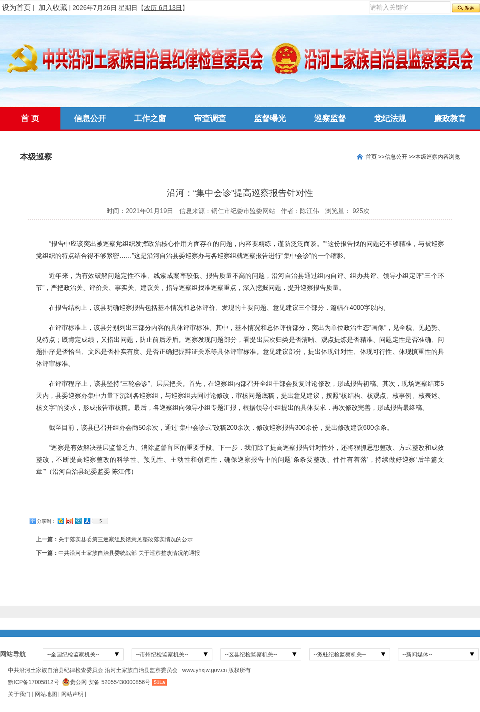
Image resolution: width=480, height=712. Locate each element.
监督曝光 (270, 118)
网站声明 (72, 694)
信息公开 (90, 118)
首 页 (30, 118)
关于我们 (19, 694)
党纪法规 (390, 118)
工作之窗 (150, 118)
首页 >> (375, 157)
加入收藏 (52, 8)
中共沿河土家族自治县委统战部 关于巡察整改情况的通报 (129, 553)
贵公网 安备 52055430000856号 (110, 682)
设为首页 (16, 8)
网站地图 (46, 694)
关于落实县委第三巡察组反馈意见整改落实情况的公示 (125, 539)
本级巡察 (426, 157)
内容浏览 (449, 157)
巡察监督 (330, 118)
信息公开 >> (400, 157)
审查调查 (210, 118)
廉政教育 (450, 118)
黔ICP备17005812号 (33, 682)
